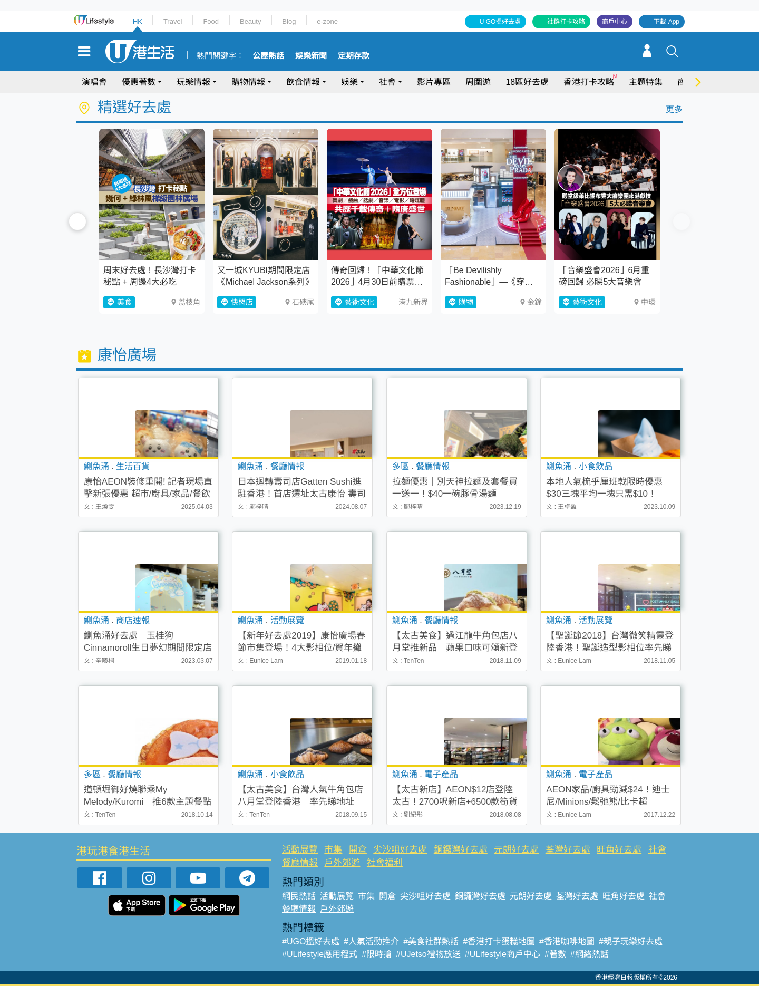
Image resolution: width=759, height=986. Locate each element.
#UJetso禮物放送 (428, 954)
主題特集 (646, 82)
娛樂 (349, 82)
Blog (289, 21)
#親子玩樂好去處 (631, 941)
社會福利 (385, 863)
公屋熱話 (268, 56)
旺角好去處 (619, 850)
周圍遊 (478, 82)
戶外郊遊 (342, 863)
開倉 (358, 850)
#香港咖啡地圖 (567, 941)
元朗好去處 (516, 850)
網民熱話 (299, 896)
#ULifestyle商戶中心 (502, 954)
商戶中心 (614, 21)
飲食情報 (303, 82)
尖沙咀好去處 (400, 850)
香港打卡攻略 (588, 82)
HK (137, 21)
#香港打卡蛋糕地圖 (499, 941)
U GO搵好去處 (500, 21)
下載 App (666, 21)
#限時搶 (377, 954)
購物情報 (248, 82)
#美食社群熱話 (431, 941)
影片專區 (434, 82)
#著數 (555, 954)
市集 (333, 850)
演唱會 (94, 82)
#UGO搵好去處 (310, 941)
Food (211, 21)
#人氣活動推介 (371, 941)
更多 (674, 109)
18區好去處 (527, 82)
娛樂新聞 (311, 56)
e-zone (327, 21)
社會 (387, 82)
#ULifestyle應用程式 (319, 954)
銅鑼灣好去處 (461, 850)
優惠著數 (138, 82)
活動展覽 (300, 850)
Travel (172, 21)
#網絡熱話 (589, 954)
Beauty (250, 21)
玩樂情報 (193, 82)
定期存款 (353, 56)
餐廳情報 (300, 863)
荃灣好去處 (568, 850)
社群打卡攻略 (566, 21)
